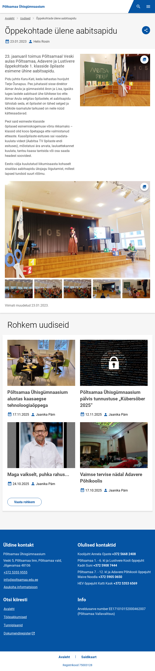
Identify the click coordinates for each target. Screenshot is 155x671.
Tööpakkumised (15, 617)
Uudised (25, 18)
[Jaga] (146, 30)
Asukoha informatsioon (21, 587)
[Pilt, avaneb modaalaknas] (77, 229)
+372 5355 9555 (15, 572)
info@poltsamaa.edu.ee (21, 580)
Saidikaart (88, 657)
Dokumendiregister (17, 633)
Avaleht (9, 18)
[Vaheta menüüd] (148, 6)
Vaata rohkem (24, 502)
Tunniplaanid (13, 625)
